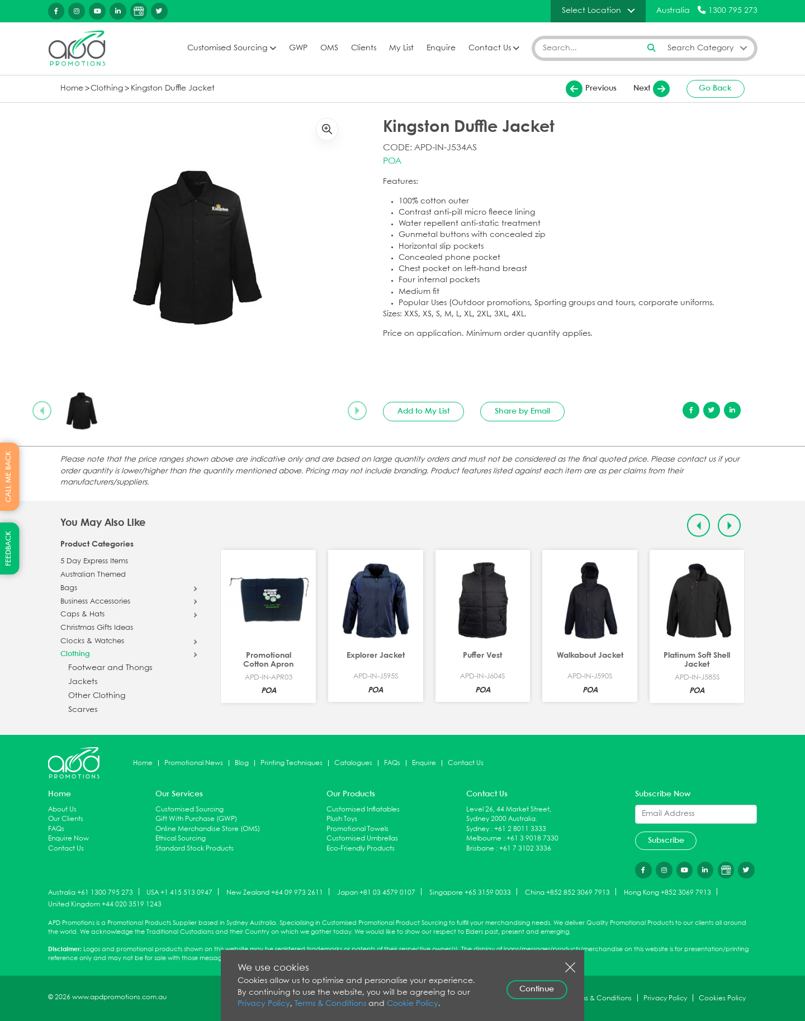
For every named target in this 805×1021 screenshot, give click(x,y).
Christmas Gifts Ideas (96, 628)
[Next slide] (357, 410)
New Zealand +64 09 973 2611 (274, 892)
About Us (62, 809)
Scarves (82, 710)
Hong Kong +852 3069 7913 (667, 892)
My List (401, 48)
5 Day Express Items (94, 561)
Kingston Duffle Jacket (173, 88)
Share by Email (522, 411)
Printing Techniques (292, 763)
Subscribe (666, 840)
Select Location (591, 11)
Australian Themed (93, 575)
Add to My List (423, 411)
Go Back (715, 88)
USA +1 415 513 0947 (179, 892)
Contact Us (489, 48)
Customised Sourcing (227, 48)
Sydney (477, 829)
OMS (329, 48)
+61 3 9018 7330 (532, 838)
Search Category (700, 48)
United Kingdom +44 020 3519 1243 (105, 904)
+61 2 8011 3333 (520, 829)
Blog (242, 763)
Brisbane (480, 849)
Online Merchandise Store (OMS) (207, 829)
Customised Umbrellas (362, 838)
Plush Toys (341, 819)
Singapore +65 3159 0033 (470, 892)
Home (71, 88)
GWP (298, 48)
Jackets (82, 682)
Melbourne (483, 838)
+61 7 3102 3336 (525, 849)
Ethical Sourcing (180, 838)
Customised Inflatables (363, 809)
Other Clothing (96, 696)
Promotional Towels (357, 829)
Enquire (441, 48)
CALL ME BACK (8, 476)
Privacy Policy (264, 1004)
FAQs (392, 763)
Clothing (107, 88)
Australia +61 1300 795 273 (90, 892)
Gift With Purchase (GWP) (196, 819)
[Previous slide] (41, 410)
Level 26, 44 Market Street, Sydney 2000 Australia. (508, 814)
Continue (536, 989)
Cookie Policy (412, 1004)
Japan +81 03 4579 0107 (376, 892)
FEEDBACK (8, 548)
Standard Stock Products (194, 849)
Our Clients (65, 819)
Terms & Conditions (330, 1004)
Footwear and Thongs (110, 668)
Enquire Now (68, 838)
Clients (363, 48)
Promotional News (193, 763)
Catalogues (353, 763)
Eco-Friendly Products (360, 849)
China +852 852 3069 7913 (567, 892)
